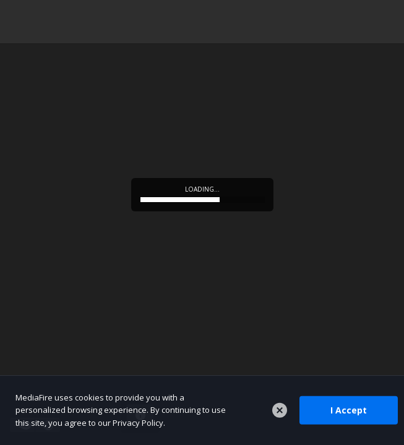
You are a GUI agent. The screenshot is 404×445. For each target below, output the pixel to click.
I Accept (348, 410)
